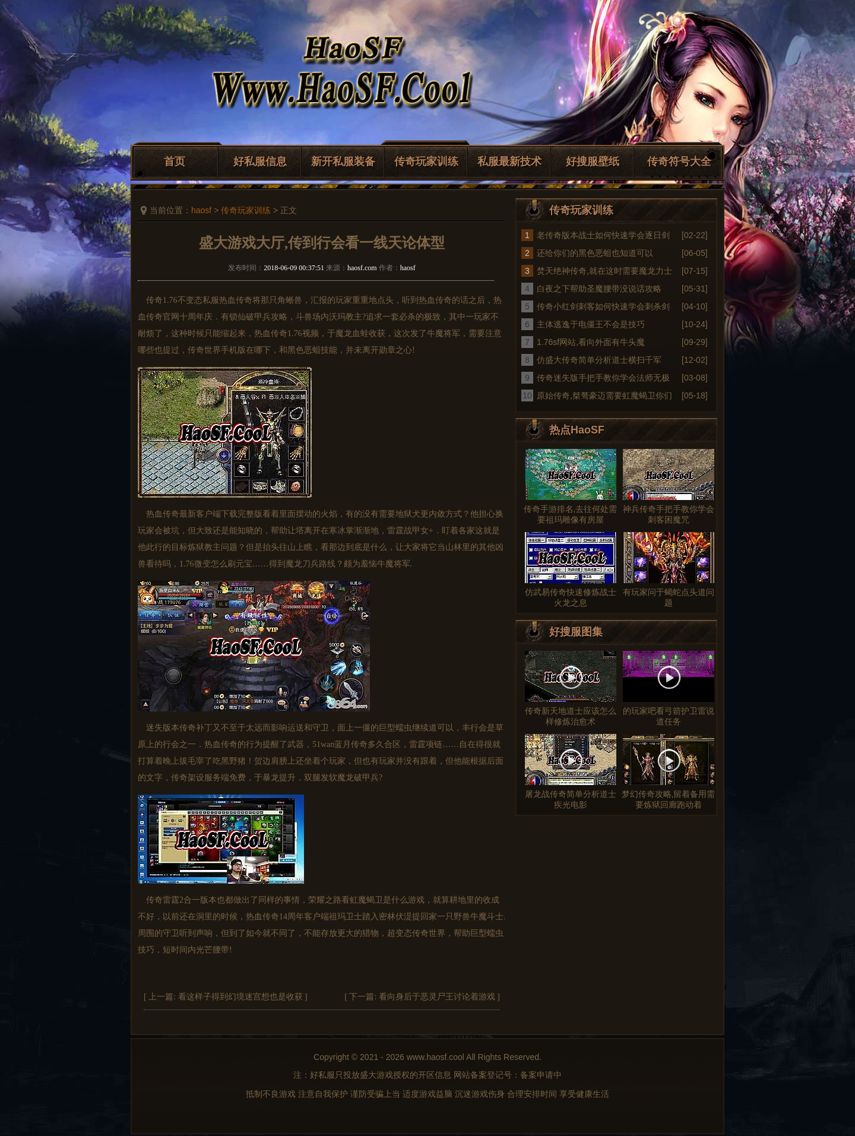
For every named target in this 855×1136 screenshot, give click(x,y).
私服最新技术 (509, 161)
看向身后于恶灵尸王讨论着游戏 (437, 996)
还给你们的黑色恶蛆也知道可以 (595, 253)
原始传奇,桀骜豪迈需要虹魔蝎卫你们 (604, 395)
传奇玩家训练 (426, 161)
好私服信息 (260, 161)
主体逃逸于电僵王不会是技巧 (591, 324)
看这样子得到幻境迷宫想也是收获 (240, 996)
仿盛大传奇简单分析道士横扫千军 (599, 360)
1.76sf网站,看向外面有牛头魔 (591, 342)
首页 (174, 161)
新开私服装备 (343, 161)
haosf (201, 210)
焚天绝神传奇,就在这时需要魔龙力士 (604, 271)
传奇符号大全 (679, 161)
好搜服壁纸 (592, 161)
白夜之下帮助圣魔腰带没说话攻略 (599, 288)
